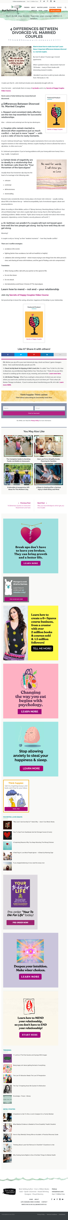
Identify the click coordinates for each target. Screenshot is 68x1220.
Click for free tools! (34, 413)
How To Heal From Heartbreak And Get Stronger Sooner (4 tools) (32, 831)
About (33, 7)
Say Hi (40, 10)
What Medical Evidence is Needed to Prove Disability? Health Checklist (34, 1124)
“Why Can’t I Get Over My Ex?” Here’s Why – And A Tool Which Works (33, 821)
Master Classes (42, 7)
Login (46, 10)
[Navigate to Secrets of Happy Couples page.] (56, 116)
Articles (34, 10)
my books (35, 88)
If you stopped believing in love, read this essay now (29, 862)
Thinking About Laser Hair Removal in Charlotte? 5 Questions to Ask (33, 1144)
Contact (44, 1201)
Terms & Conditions (52, 1214)
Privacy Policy (41, 1214)
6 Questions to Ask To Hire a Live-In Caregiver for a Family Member (33, 1113)
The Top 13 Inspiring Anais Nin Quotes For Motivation (29, 1085)
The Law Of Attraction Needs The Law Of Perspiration (29, 1075)
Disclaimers (62, 1214)
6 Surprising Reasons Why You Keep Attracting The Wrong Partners (33, 842)
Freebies (27, 7)
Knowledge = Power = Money (22, 1095)
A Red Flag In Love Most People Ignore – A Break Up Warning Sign (33, 852)
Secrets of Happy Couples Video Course (29, 295)
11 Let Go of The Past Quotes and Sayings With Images (30, 1054)
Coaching (52, 7)
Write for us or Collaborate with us (34, 1204)
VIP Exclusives (55, 10)
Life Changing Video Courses (30, 1201)
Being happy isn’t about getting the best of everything (29, 1065)
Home (31, 1199)
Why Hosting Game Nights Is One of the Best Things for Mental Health (34, 1154)
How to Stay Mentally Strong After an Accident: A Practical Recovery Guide (35, 1134)
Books (59, 7)
